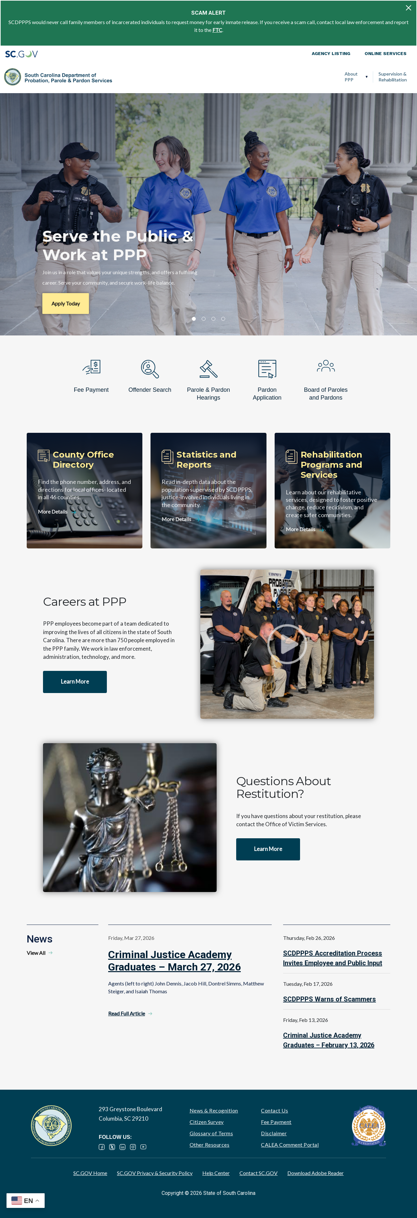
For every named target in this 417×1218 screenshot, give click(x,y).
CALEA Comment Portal (290, 1144)
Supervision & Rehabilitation (165, 76)
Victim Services (297, 76)
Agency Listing (331, 53)
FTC (217, 30)
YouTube (143, 1147)
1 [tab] (194, 319)
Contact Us (274, 1110)
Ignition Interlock (339, 76)
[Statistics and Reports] (208, 490)
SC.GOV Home (90, 1173)
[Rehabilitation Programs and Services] (332, 490)
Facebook (102, 1147)
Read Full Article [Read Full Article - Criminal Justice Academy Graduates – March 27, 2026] (126, 1013)
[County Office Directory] (84, 490)
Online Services (386, 53)
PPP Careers (382, 76)
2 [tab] (204, 319)
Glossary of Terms (211, 1133)
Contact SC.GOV (258, 1173)
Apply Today (65, 303)
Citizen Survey (207, 1122)
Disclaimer (274, 1133)
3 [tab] (213, 319)
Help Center (216, 1173)
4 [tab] (223, 319)
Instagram (133, 1147)
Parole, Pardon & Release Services (240, 76)
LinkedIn (122, 1147)
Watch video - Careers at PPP (287, 644)
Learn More (75, 681)
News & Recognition (214, 1110)
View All (36, 953)
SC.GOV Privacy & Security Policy (155, 1173)
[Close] (408, 8)
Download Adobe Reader (315, 1173)
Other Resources (210, 1144)
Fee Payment (276, 1122)
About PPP (123, 76)
